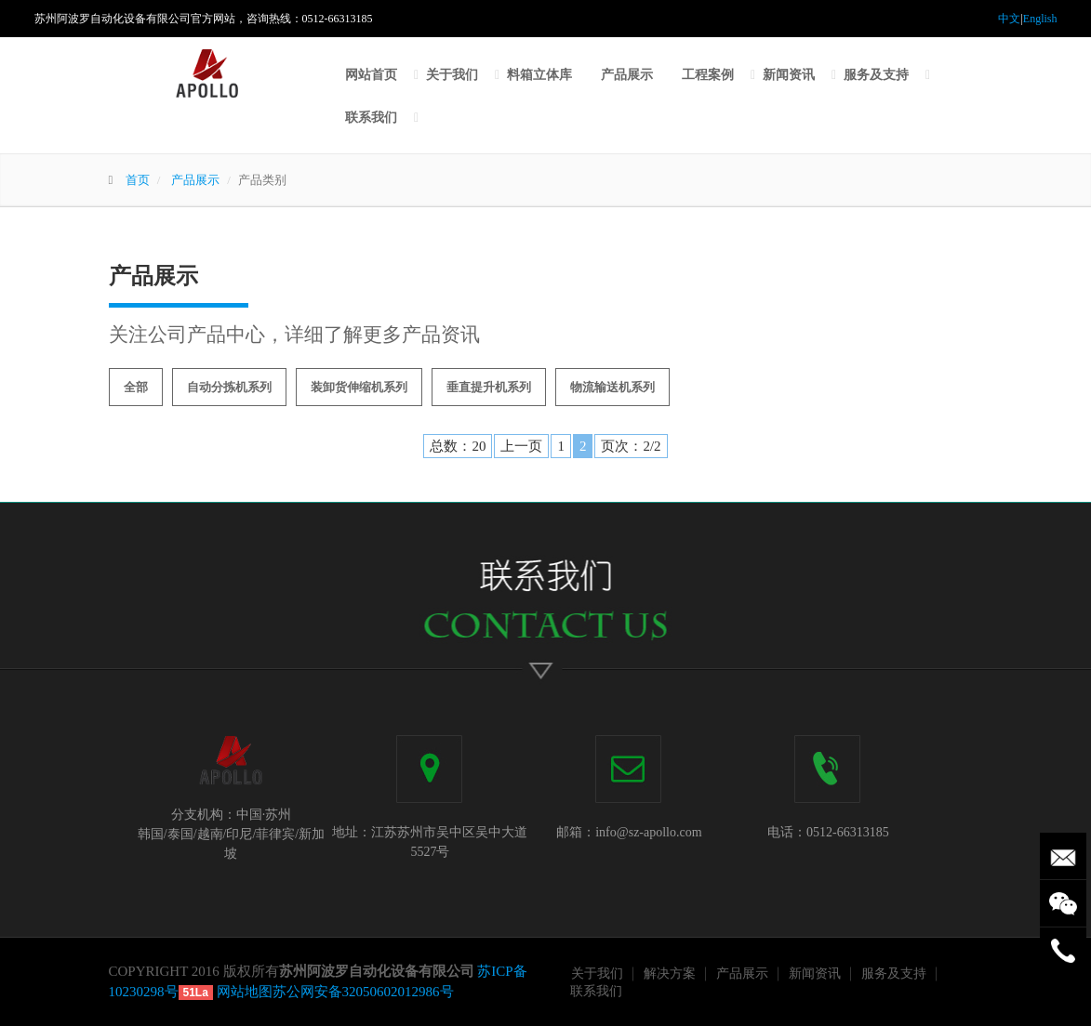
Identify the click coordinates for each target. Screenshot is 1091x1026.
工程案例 (708, 75)
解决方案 (670, 973)
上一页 (521, 446)
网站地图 (245, 991)
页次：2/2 (630, 446)
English (1040, 18)
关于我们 (452, 75)
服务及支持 (876, 75)
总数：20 (458, 446)
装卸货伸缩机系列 (359, 387)
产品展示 (627, 75)
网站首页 (371, 75)
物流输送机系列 (612, 387)
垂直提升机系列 (488, 387)
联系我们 (371, 118)
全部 (136, 387)
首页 (138, 180)
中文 (1009, 18)
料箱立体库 (539, 75)
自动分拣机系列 (229, 387)
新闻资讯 (789, 75)
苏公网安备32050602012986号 (363, 991)
